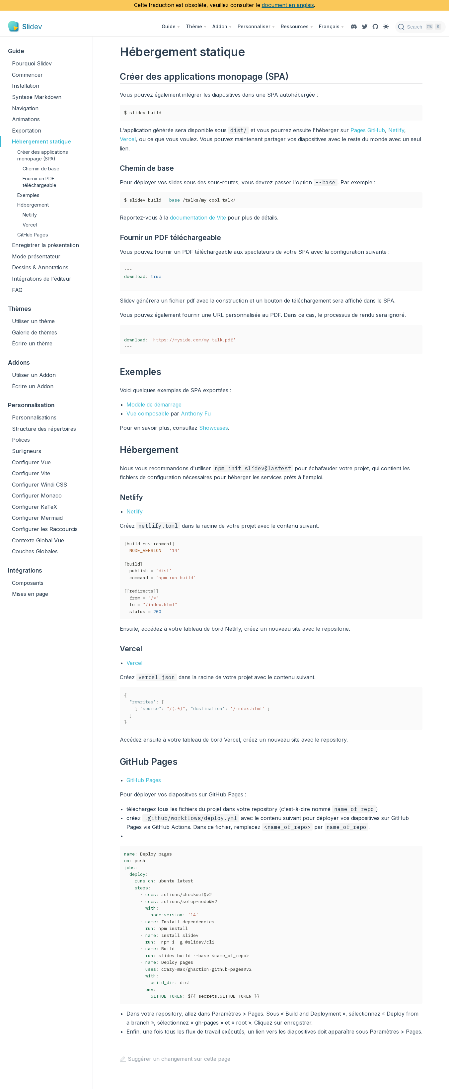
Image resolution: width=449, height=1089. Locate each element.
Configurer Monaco (37, 495)
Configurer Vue (31, 462)
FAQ (17, 290)
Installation (25, 85)
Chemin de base (41, 168)
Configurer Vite (31, 473)
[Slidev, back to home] (25, 27)
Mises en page (30, 593)
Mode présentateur (36, 256)
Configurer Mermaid (37, 517)
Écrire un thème (32, 343)
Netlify (30, 215)
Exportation (26, 130)
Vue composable (147, 413)
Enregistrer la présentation (45, 245)
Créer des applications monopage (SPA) (42, 155)
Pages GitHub (367, 130)
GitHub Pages (32, 234)
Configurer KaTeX (34, 506)
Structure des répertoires (44, 428)
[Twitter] (364, 26)
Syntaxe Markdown (36, 97)
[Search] (420, 27)
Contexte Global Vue (38, 540)
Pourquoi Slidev (32, 63)
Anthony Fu (196, 413)
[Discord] (353, 26)
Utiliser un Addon (34, 375)
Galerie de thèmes (34, 332)
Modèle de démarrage (154, 404)
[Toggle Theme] (386, 26)
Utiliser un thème (33, 321)
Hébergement (33, 205)
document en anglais (288, 5)
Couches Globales (35, 551)
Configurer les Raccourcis (45, 529)
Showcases (213, 427)
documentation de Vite (198, 217)
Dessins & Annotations (40, 267)
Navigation (25, 108)
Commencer (27, 74)
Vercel (30, 224)
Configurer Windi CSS (39, 484)
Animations (26, 119)
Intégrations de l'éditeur (41, 278)
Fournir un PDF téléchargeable (39, 182)
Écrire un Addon (32, 386)
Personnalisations (34, 417)
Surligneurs (26, 451)
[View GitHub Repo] (375, 26)
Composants (27, 583)
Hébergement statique (41, 141)
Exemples (28, 195)
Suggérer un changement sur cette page (175, 1058)
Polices (21, 439)
